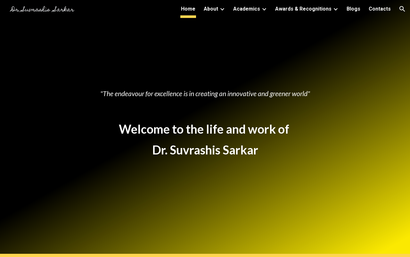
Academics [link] (246, 9)
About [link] (211, 9)
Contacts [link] (380, 9)
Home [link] (188, 9)
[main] (205, 64)
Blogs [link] (353, 9)
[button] (402, 9)
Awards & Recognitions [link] (303, 9)
